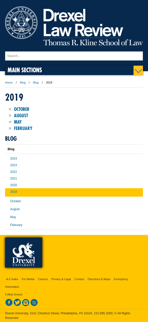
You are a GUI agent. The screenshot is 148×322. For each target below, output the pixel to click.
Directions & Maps (99, 279)
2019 (13, 192)
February (23, 128)
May (18, 122)
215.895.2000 (103, 313)
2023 (13, 165)
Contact (79, 279)
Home (8, 82)
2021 (13, 178)
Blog (23, 82)
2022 (13, 172)
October (21, 109)
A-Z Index (12, 279)
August (21, 115)
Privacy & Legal (61, 279)
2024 (13, 158)
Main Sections (25, 70)
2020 (13, 185)
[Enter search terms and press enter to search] (74, 56)
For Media (28, 279)
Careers (43, 279)
